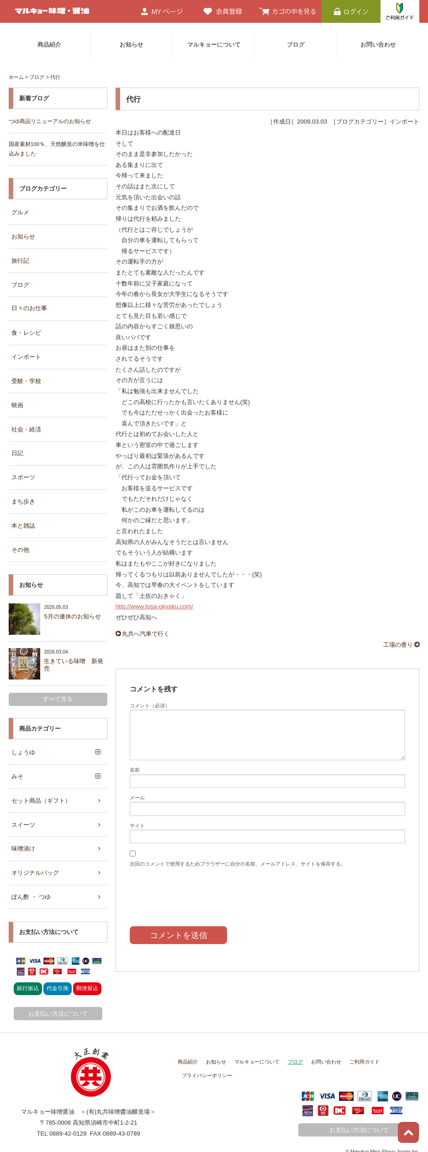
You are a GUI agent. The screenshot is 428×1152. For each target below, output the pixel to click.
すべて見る (58, 691)
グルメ (20, 211)
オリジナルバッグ (35, 862)
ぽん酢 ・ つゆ (30, 885)
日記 (17, 448)
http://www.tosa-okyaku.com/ (154, 606)
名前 (135, 769)
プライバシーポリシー (207, 1064)
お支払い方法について (58, 1002)
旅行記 (20, 258)
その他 (20, 542)
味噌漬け (23, 838)
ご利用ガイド (364, 1050)
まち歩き (23, 495)
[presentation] (199, 890)
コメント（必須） (150, 704)
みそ (17, 767)
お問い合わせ (378, 44)
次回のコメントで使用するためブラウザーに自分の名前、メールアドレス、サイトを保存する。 (238, 863)
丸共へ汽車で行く (143, 633)
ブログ (296, 44)
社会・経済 (26, 424)
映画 (17, 400)
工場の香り (401, 644)
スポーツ (23, 471)
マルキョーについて (214, 44)
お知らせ (131, 44)
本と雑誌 (23, 518)
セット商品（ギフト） (41, 791)
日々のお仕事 (29, 305)
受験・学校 (26, 377)
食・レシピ (26, 330)
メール (137, 796)
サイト (137, 824)
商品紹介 (49, 44)
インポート (26, 353)
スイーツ (23, 815)
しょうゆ (23, 744)
